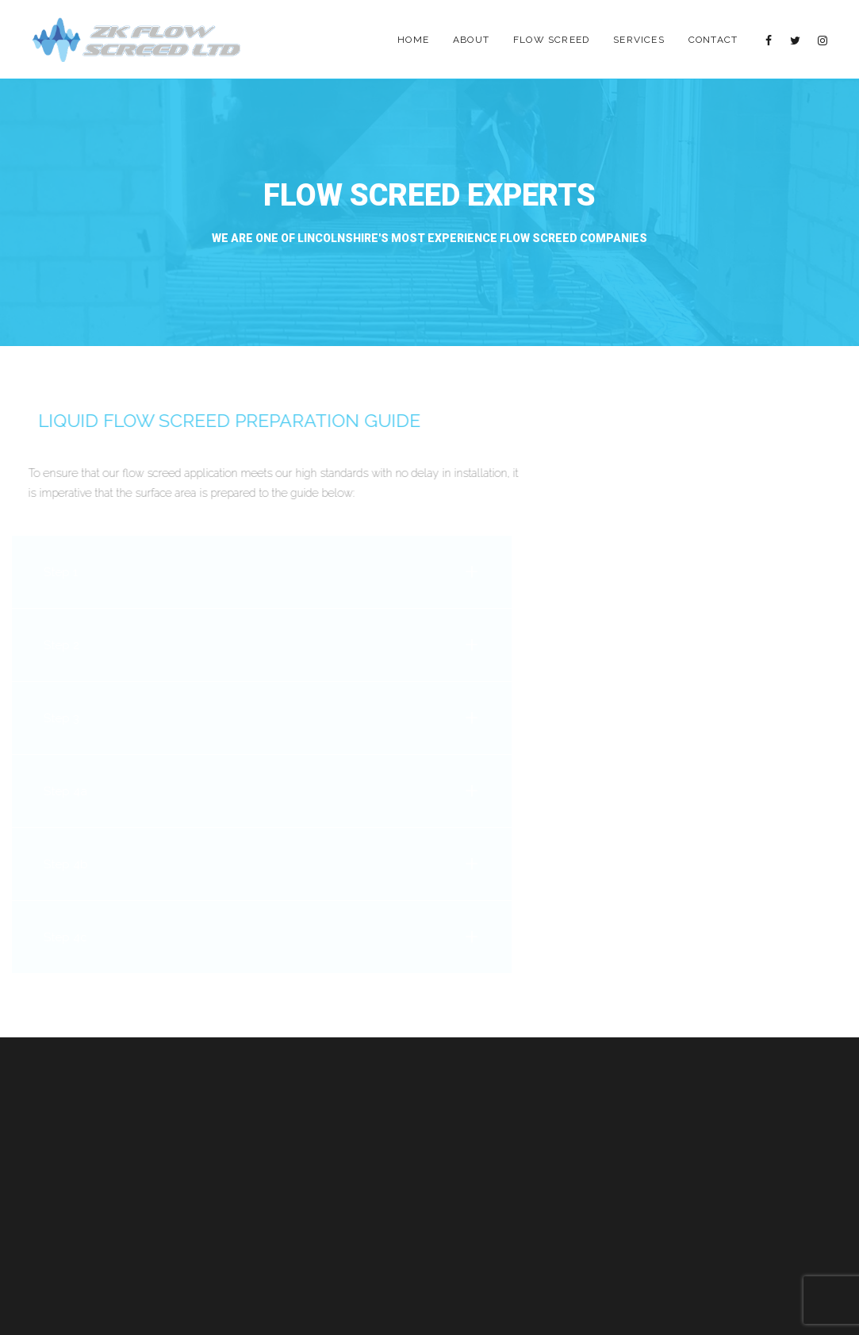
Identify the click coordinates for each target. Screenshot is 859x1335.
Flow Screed (551, 39)
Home (413, 39)
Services (639, 39)
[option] (429, 212)
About (471, 39)
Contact (713, 39)
